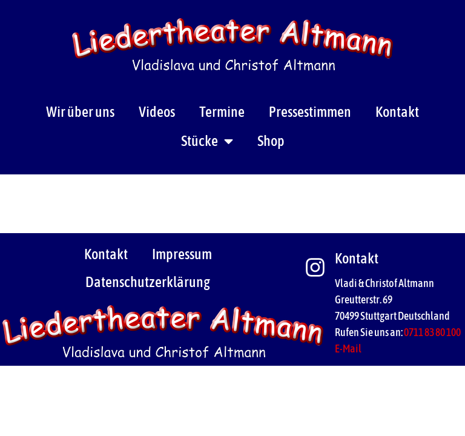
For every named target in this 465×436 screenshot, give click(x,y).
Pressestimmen (310, 112)
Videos (157, 112)
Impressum (182, 254)
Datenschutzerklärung (147, 282)
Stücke (207, 141)
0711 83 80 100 (432, 332)
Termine (222, 112)
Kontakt (397, 112)
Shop (271, 141)
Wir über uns (80, 112)
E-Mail (348, 348)
